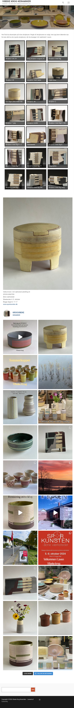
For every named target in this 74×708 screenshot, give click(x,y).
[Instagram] (40, 699)
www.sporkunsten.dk (10, 304)
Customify (5, 701)
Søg (33, 689)
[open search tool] (63, 2)
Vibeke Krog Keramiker (16, 1)
